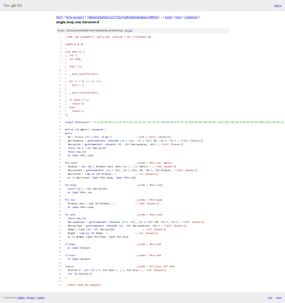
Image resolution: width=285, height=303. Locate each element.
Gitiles (21, 297)
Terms (40, 297)
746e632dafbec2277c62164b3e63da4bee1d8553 (122, 17)
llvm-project (75, 17)
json (278, 297)
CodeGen (191, 17)
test (178, 17)
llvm (59, 17)
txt (270, 297)
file (128, 30)
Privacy (31, 297)
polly (168, 17)
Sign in (277, 5)
